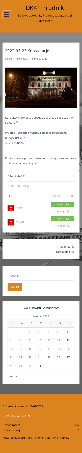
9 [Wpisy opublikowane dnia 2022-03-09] (29, 340)
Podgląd (63, 211)
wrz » (13, 376)
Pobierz (63, 204)
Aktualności (22, 58)
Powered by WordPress (17, 437)
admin (8, 58)
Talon (48, 437)
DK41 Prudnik (45, 8)
